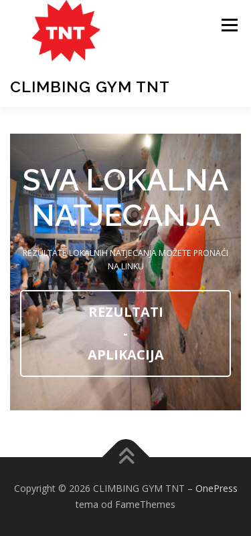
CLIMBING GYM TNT (90, 87)
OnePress (216, 488)
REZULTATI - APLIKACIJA (126, 333)
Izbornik (229, 25)
